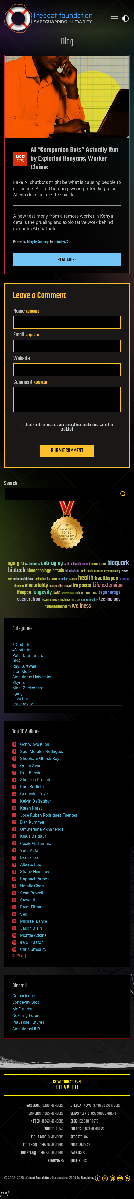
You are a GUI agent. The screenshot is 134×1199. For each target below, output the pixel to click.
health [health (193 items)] (86, 578)
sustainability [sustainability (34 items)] (89, 600)
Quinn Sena (31, 765)
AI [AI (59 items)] (22, 563)
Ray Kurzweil (24, 666)
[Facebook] (97, 1178)
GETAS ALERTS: (80, 1113)
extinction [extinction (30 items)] (40, 579)
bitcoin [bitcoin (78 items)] (58, 571)
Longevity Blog (26, 1002)
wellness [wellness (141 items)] (81, 606)
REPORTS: (76, 1137)
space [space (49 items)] (75, 599)
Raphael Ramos (34, 878)
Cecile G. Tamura (35, 843)
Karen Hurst (31, 808)
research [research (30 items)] (46, 600)
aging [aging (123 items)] (13, 563)
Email (26, 335)
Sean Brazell (31, 892)
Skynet (18, 682)
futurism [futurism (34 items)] (63, 579)
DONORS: (49, 1129)
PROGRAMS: (78, 1145)
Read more (67, 259)
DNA (16, 660)
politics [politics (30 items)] (79, 593)
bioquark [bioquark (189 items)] (118, 563)
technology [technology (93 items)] (110, 599)
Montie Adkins (33, 935)
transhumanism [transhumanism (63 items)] (58, 606)
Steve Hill (28, 899)
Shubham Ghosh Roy (39, 758)
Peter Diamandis (27, 655)
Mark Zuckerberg (27, 687)
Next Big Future (26, 1015)
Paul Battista (32, 786)
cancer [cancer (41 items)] (98, 571)
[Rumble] (127, 1178)
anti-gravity (22, 704)
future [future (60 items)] (52, 578)
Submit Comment (67, 450)
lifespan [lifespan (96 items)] (23, 592)
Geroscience (23, 995)
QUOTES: (75, 1161)
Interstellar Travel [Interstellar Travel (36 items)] (60, 586)
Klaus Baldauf (33, 836)
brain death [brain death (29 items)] (87, 571)
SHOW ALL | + (20, 956)
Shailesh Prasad (35, 779)
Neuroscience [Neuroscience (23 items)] (68, 593)
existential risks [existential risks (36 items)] (23, 579)
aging (17, 693)
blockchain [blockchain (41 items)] (72, 571)
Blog (67, 42)
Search (123, 494)
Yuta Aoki (29, 850)
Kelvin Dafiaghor (35, 801)
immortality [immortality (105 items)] (36, 585)
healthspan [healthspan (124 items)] (106, 578)
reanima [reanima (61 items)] (91, 592)
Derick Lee (29, 857)
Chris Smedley (33, 949)
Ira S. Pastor (31, 942)
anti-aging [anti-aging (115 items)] (52, 563)
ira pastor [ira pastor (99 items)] (82, 585)
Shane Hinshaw (34, 871)
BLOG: (74, 1121)
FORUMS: (54, 1161)
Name (26, 311)
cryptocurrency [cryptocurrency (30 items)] (112, 571)
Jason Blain (31, 928)
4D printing (22, 649)
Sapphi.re (87, 1178)
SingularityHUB (26, 1029)
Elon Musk (22, 671)
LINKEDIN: (35, 1113)
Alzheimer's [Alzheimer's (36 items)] (32, 564)
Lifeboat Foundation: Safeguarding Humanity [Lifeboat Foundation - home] (54, 18)
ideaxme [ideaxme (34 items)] (19, 586)
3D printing (22, 644)
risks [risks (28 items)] (54, 599)
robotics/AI (61, 242)
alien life (20, 698)
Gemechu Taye (34, 793)
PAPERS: (76, 1153)
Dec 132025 (20, 159)
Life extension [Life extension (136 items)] (108, 585)
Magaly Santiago (38, 242)
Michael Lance (33, 921)
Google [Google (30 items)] (73, 579)
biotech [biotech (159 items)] (16, 570)
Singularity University (31, 677)
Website (21, 358)
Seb (23, 914)
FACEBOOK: (33, 1105)
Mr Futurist (22, 1008)
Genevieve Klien (34, 744)
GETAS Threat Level (67, 1086)
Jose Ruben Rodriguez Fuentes (48, 815)
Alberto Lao (30, 864)
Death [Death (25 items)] (9, 579)
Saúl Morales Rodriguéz (42, 751)
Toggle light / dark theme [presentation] (125, 18)
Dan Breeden (32, 772)
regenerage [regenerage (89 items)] (110, 592)
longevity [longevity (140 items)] (42, 592)
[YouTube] (120, 1178)
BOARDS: (76, 1129)
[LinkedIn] (112, 1178)
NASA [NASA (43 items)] (56, 593)
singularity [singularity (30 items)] (64, 600)
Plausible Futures (28, 1022)
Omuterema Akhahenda (42, 829)
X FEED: (35, 1121)
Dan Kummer (32, 822)
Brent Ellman (32, 907)
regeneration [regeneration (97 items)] (27, 599)
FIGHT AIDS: (39, 1137)
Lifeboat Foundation (37, 1178)
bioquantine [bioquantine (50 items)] (97, 563)
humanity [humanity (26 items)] (124, 579)
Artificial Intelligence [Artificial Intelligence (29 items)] (76, 564)
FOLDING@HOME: (34, 1145)
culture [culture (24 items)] (125, 571)
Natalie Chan (32, 885)
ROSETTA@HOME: (33, 1153)
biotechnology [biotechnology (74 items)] (39, 571)
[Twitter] (105, 1178)
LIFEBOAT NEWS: (81, 1105)
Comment (30, 382)
